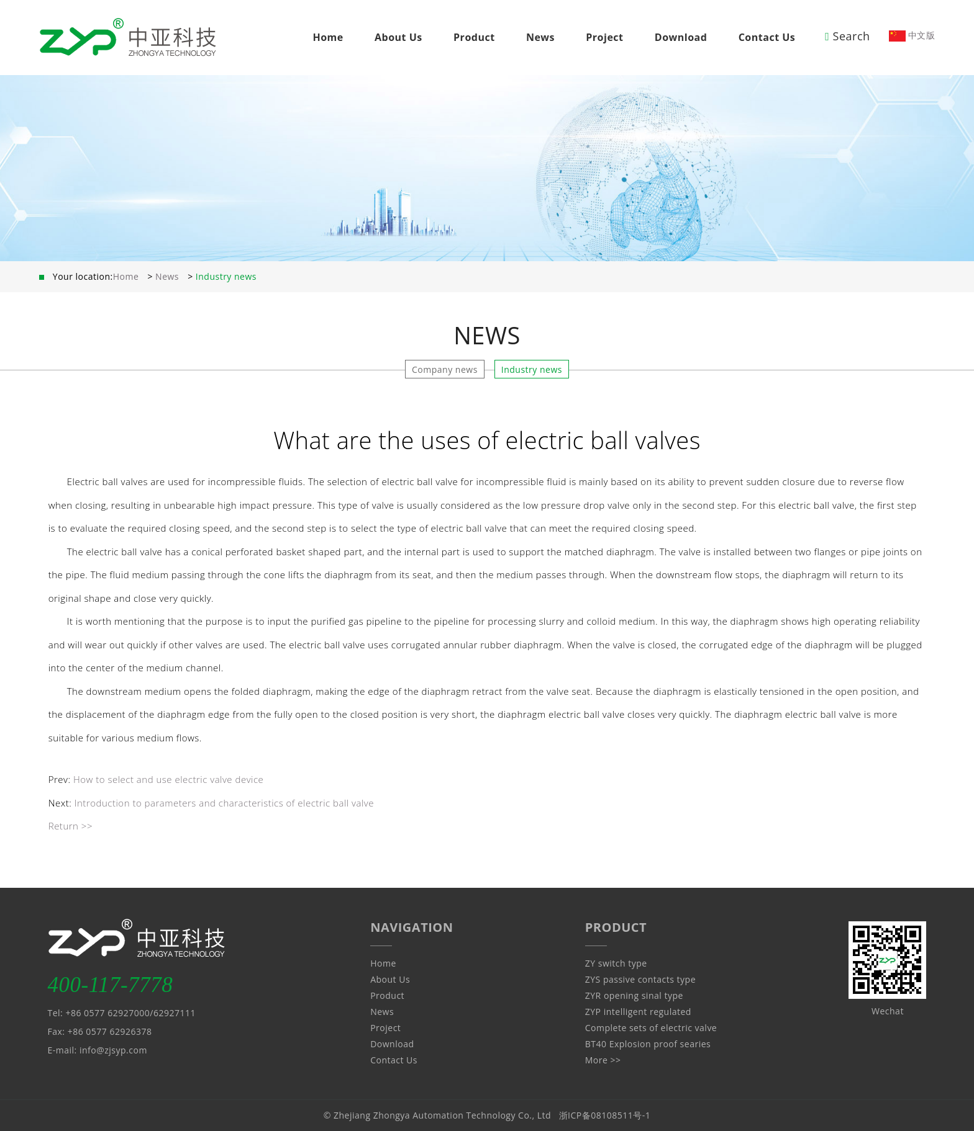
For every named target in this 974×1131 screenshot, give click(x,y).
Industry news (531, 369)
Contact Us (767, 37)
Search (847, 36)
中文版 (912, 35)
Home (327, 37)
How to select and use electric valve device (168, 779)
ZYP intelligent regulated (638, 1011)
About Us (398, 37)
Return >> (70, 826)
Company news (445, 369)
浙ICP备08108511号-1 (605, 1115)
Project (604, 37)
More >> (603, 1060)
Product (474, 37)
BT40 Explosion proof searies (648, 1044)
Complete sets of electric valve (651, 1028)
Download (681, 37)
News (540, 37)
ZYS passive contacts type (640, 979)
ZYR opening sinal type (634, 995)
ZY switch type (616, 963)
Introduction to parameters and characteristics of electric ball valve (224, 803)
